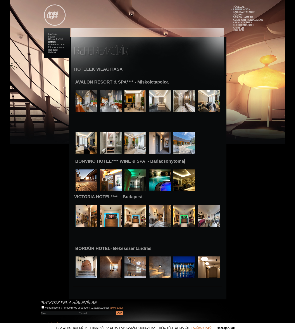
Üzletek (52, 52)
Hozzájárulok (226, 328)
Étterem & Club (56, 44)
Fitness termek (56, 47)
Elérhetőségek (243, 25)
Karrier (238, 27)
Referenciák (241, 9)
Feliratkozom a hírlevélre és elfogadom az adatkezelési (82, 307)
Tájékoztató (201, 328)
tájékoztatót (116, 307)
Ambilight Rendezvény (248, 20)
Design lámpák (243, 17)
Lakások (52, 34)
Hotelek (52, 42)
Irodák (51, 36)
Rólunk (238, 14)
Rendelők (53, 49)
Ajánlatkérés (242, 22)
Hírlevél (239, 30)
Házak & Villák (56, 39)
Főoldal (239, 6)
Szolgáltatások (244, 12)
